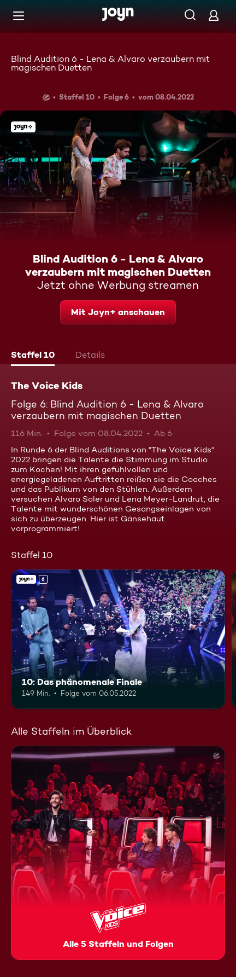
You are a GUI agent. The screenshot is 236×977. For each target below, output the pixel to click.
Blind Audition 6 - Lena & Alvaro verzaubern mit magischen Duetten (110, 63)
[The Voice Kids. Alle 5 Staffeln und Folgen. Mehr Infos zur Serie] (118, 853)
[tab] (33, 356)
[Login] (213, 15)
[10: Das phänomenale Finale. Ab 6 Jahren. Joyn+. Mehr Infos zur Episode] (118, 639)
